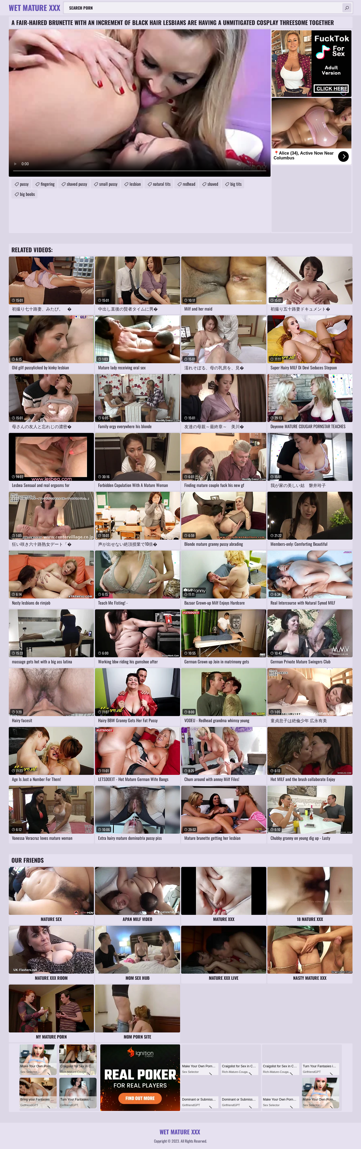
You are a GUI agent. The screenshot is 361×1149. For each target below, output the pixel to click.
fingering (48, 184)
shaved (213, 184)
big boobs (27, 194)
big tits (236, 184)
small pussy (108, 184)
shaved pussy (77, 184)
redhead (189, 184)
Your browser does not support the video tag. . (140, 103)
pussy (24, 184)
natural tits (162, 184)
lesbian (135, 184)
